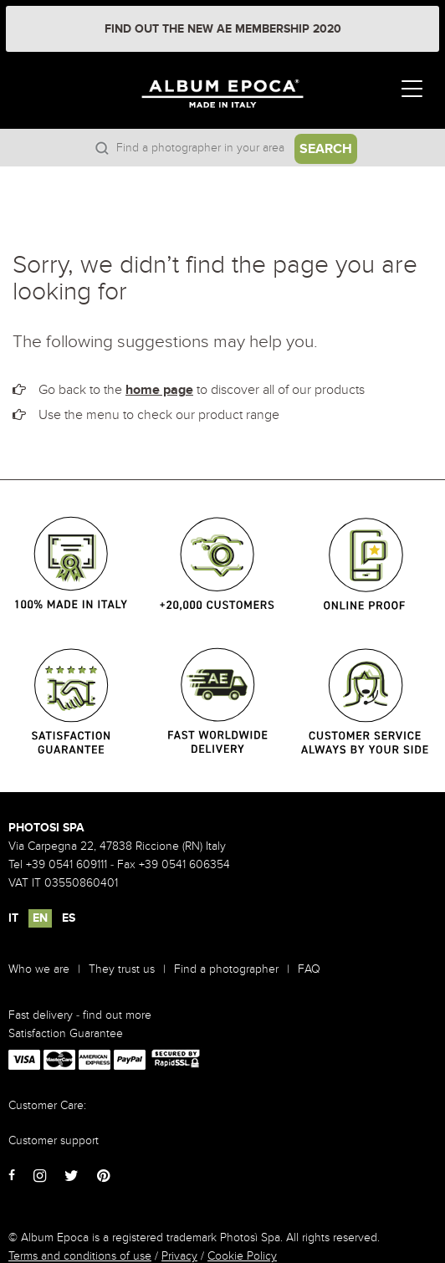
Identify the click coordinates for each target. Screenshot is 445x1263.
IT (13, 918)
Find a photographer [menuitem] (226, 969)
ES (68, 918)
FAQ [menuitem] (309, 969)
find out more (117, 1015)
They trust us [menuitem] (122, 969)
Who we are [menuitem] (38, 969)
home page (159, 389)
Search (325, 149)
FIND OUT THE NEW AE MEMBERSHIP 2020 (223, 29)
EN (40, 918)
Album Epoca (242, 108)
